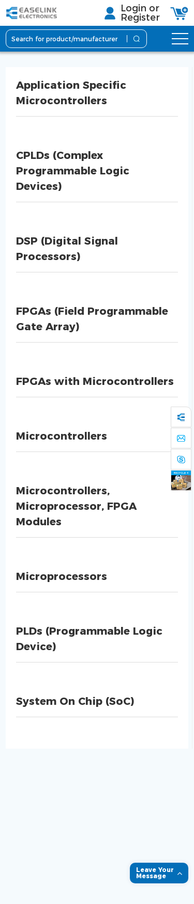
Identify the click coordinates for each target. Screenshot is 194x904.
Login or (140, 8)
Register (140, 17)
